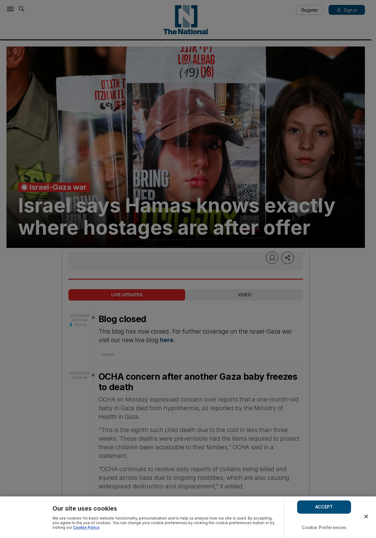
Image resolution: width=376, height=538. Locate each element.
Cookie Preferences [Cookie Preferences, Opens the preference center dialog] (324, 527)
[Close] (366, 516)
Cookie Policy (86, 527)
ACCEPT (324, 506)
